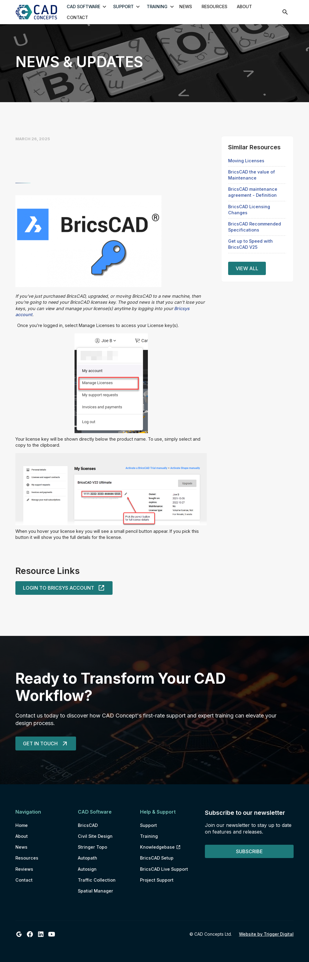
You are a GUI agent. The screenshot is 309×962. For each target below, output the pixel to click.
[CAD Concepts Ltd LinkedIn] (40, 934)
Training (149, 836)
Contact (77, 17)
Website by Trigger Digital (266, 934)
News (185, 6)
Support (148, 825)
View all (247, 268)
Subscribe (249, 851)
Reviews (24, 869)
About (244, 6)
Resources (214, 6)
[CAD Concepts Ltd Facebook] (29, 934)
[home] (38, 12)
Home (21, 825)
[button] (84, 6)
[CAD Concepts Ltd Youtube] (51, 934)
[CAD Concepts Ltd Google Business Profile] (19, 934)
